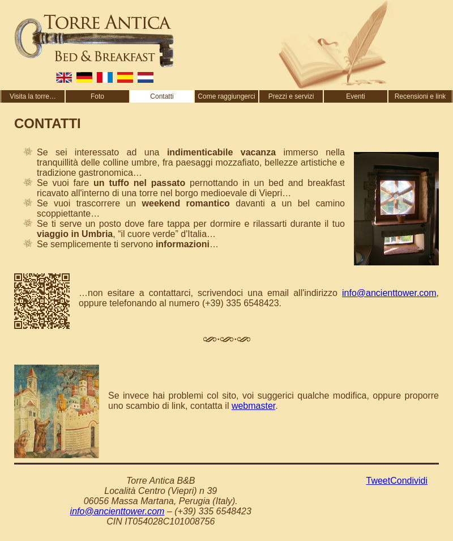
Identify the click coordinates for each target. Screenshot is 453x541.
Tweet (378, 480)
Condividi (409, 480)
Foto (97, 96)
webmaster (253, 406)
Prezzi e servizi (291, 96)
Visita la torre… (33, 96)
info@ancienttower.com (389, 293)
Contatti (161, 96)
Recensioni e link (420, 96)
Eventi (355, 96)
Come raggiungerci (226, 96)
